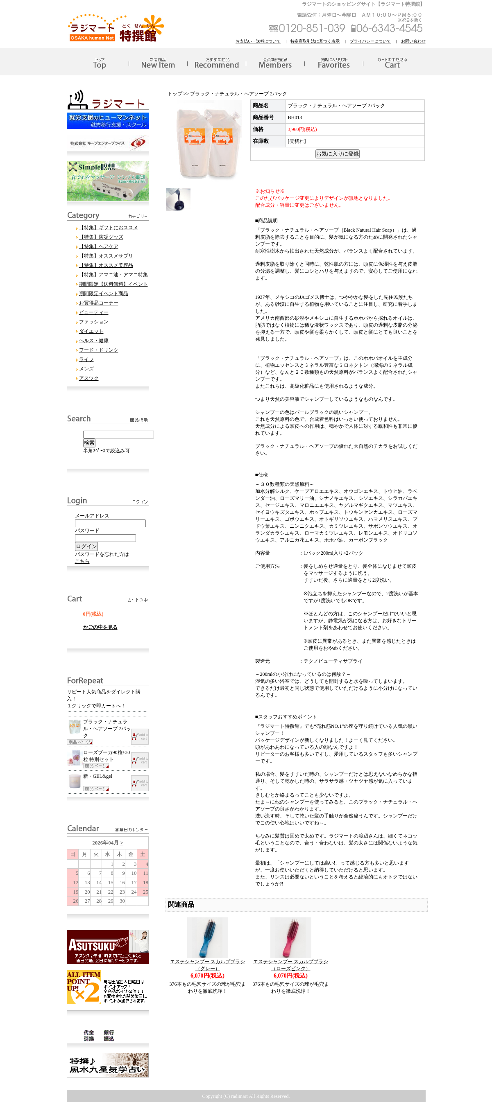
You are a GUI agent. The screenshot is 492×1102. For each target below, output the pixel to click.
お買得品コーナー (98, 303)
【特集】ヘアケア (98, 246)
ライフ (86, 359)
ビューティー (94, 312)
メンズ (86, 369)
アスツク (89, 378)
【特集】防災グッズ (101, 237)
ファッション (94, 322)
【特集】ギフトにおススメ (108, 227)
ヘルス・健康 (94, 340)
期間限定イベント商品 (103, 293)
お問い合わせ (413, 41)
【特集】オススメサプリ (106, 256)
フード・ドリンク (98, 350)
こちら (82, 561)
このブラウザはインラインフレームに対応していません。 (108, 871)
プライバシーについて (370, 41)
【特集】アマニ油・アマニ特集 (113, 275)
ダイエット (91, 331)
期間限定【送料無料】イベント (113, 284)
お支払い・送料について (258, 41)
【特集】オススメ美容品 (106, 265)
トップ (175, 94)
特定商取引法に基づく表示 (315, 41)
